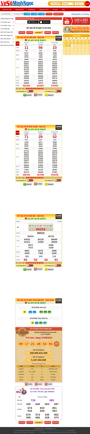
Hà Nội (59, 221)
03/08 (55, 32)
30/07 (22, 32)
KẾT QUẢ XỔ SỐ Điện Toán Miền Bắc (35, 300)
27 (69, 40)
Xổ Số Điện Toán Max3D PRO (42, 389)
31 (84, 40)
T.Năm (17, 43)
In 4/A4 (30, 384)
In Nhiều (49, 14)
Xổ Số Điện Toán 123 (39, 307)
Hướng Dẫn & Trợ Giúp (80, 14)
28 (73, 40)
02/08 (48, 32)
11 (73, 45)
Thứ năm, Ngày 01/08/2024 (38, 337)
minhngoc (37, 432)
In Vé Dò (39, 94)
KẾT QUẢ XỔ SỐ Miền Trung (31, 126)
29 (77, 40)
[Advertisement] (38, 110)
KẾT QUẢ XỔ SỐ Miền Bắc (30, 216)
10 (69, 45)
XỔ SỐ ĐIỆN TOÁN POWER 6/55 (41, 329)
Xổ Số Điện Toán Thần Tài (39, 318)
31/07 (30, 32)
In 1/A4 (50, 384)
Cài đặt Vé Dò (58, 14)
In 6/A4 (40, 384)
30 (81, 40)
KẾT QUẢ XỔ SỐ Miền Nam (30, 37)
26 (66, 40)
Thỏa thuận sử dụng (49, 430)
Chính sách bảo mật (62, 430)
